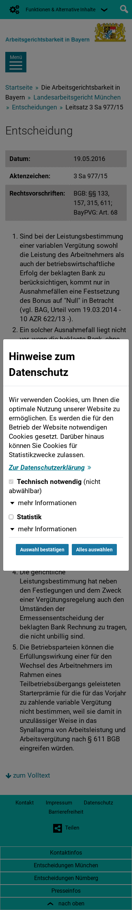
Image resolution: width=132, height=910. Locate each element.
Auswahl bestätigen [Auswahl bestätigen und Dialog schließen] (42, 549)
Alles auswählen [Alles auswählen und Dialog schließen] (94, 549)
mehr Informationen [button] (47, 503)
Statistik (25, 517)
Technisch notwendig (54, 486)
